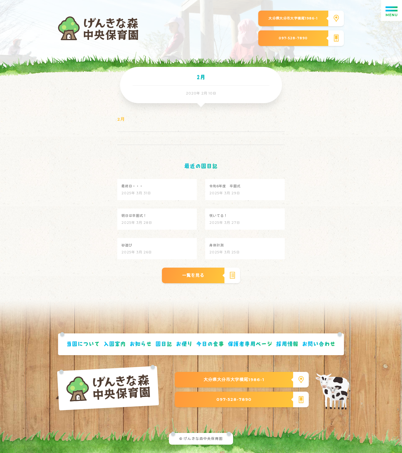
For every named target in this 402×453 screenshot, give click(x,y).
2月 (121, 119)
